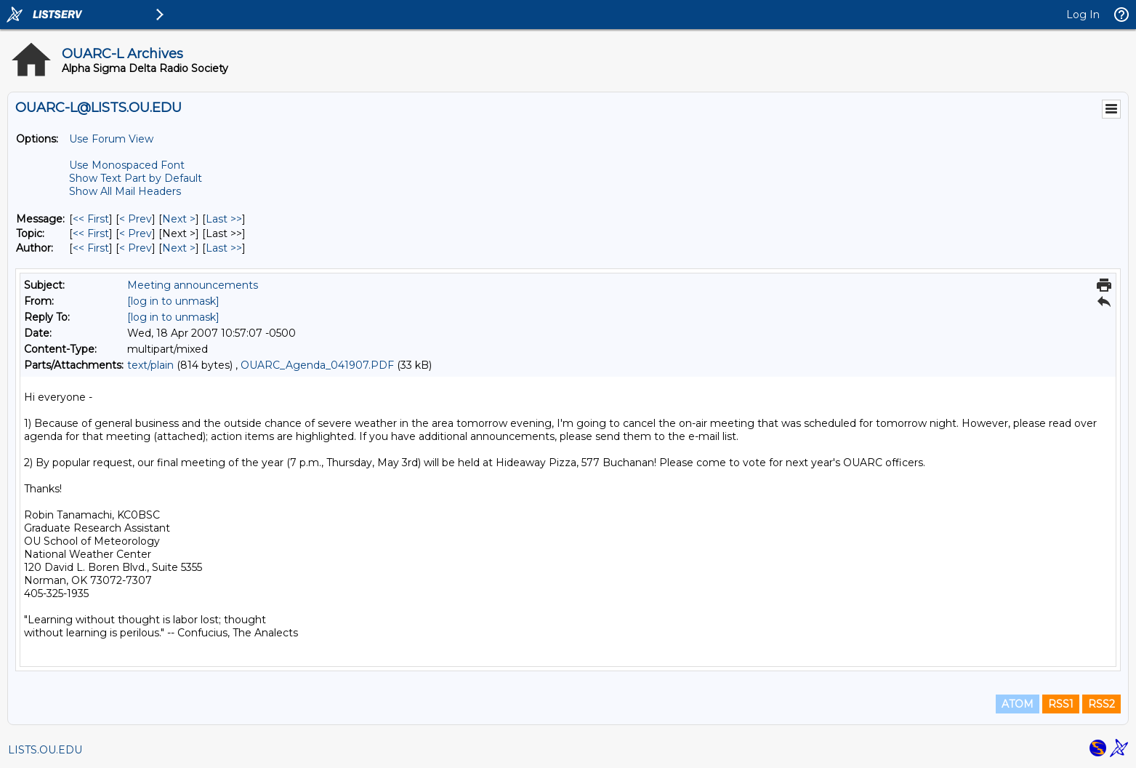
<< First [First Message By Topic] (91, 233)
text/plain (150, 365)
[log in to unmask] (173, 301)
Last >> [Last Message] (224, 218)
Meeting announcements (192, 285)
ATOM (1018, 704)
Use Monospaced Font (127, 165)
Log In (1083, 14)
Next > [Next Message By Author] (179, 248)
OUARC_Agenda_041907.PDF (317, 365)
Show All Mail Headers (125, 191)
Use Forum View (111, 138)
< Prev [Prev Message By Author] (135, 248)
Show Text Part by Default (135, 178)
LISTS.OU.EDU (45, 749)
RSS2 (1101, 704)
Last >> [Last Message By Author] (224, 248)
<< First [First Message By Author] (91, 248)
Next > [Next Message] (179, 218)
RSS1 (1060, 704)
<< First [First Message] (91, 218)
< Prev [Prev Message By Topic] (135, 233)
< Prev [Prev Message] (135, 218)
